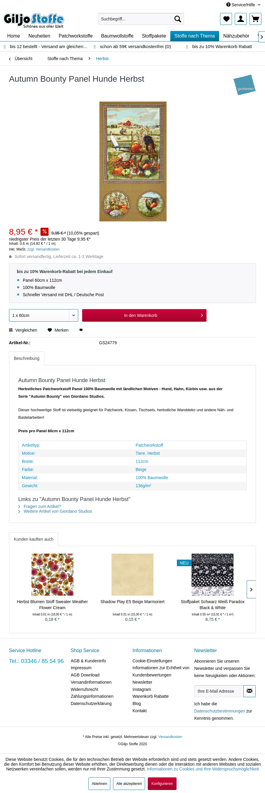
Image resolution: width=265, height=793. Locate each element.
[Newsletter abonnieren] (249, 691)
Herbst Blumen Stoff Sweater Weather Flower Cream (52, 604)
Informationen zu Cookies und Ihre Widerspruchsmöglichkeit (203, 769)
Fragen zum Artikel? (39, 506)
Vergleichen (23, 330)
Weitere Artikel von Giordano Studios (55, 511)
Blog (136, 703)
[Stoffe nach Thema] (194, 36)
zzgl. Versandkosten (43, 249)
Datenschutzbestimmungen (219, 711)
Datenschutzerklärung (91, 703)
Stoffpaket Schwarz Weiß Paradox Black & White (213, 604)
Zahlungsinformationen (92, 696)
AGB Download (85, 675)
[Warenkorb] (255, 19)
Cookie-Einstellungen (152, 660)
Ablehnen (99, 784)
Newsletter (142, 682)
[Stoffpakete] (154, 36)
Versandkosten (170, 737)
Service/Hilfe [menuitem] (241, 4)
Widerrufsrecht (84, 689)
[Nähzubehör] (236, 36)
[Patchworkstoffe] (76, 36)
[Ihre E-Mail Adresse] (219, 691)
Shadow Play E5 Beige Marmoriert (132, 601)
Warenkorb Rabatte (150, 696)
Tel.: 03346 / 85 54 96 (36, 661)
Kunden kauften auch (33, 539)
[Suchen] (177, 19)
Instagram (141, 689)
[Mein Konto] (241, 19)
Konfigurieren (162, 784)
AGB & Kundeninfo (88, 660)
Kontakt (139, 710)
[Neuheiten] (39, 36)
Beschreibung (27, 358)
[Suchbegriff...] (141, 19)
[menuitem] (141, 19)
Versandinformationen (91, 682)
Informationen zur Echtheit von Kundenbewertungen (160, 671)
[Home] (13, 36)
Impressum (81, 667)
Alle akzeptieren (129, 784)
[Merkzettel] (226, 19)
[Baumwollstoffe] (117, 36)
